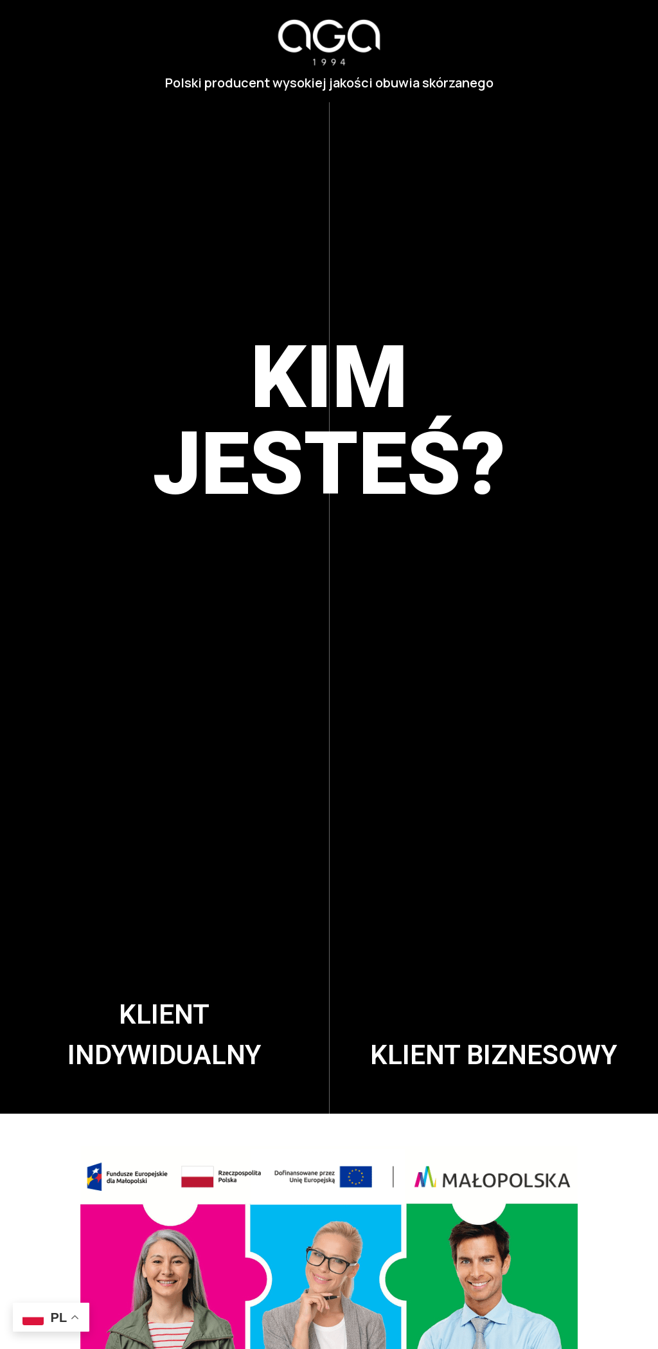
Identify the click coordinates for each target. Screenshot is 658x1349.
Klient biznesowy (493, 1055)
